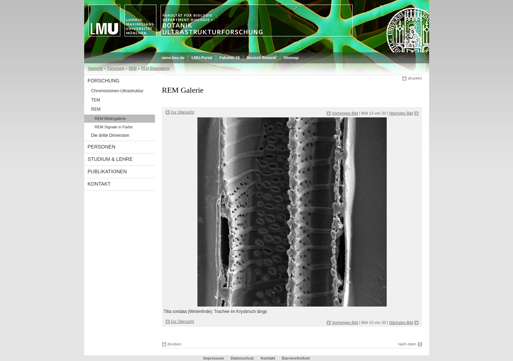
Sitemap (291, 58)
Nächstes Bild (401, 113)
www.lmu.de (173, 58)
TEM (95, 100)
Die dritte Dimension (110, 135)
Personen (102, 147)
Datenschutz (242, 358)
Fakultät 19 (229, 58)
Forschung (116, 68)
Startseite (95, 68)
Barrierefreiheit (296, 358)
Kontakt (99, 184)
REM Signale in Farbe (114, 127)
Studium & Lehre (110, 159)
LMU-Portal (201, 58)
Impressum (213, 358)
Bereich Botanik (261, 58)
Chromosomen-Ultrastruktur (117, 90)
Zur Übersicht (182, 112)
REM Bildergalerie (155, 68)
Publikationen (107, 171)
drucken (415, 78)
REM (133, 68)
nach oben (407, 344)
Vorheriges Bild (345, 113)
